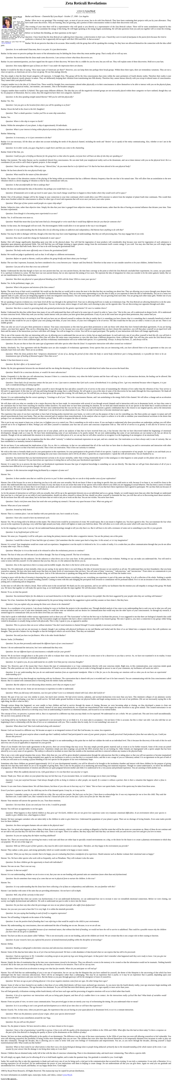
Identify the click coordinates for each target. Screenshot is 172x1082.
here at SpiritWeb (6, 43)
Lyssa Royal (67, 1075)
